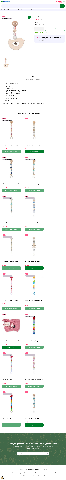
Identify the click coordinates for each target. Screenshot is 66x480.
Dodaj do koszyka (55, 29)
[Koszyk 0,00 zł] (60, 2)
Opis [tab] (33, 76)
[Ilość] (39, 29)
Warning (7, 100)
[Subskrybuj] (47, 453)
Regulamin (38, 473)
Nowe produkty (30, 469)
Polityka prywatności (28, 473)
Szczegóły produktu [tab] (33, 80)
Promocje (21, 469)
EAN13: (36, 24)
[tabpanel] (16, 35)
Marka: (36, 22)
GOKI (39, 22)
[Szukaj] (30, 6)
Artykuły (54, 473)
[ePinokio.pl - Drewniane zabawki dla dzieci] (5, 2)
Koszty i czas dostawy (15, 473)
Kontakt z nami (46, 473)
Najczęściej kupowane (41, 469)
